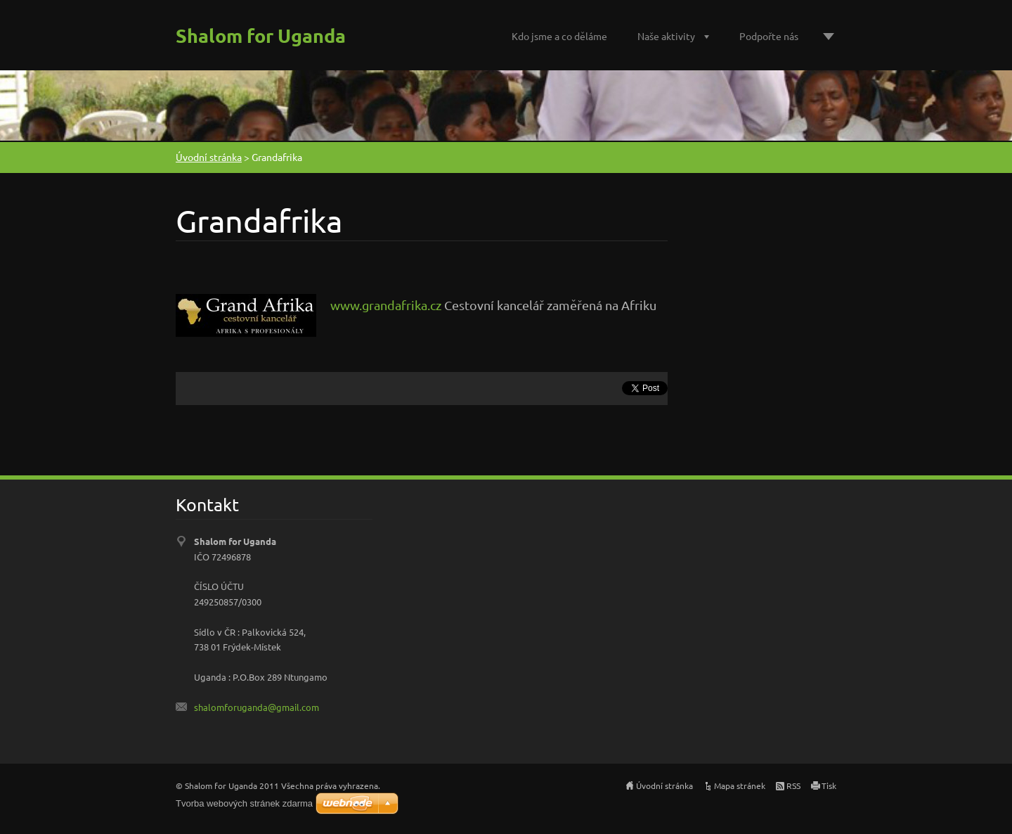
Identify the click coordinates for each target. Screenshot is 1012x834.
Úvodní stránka (209, 156)
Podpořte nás (768, 36)
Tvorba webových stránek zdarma (244, 803)
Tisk (829, 785)
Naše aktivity (666, 36)
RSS (793, 785)
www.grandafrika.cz (385, 304)
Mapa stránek (739, 785)
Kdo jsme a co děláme (559, 36)
